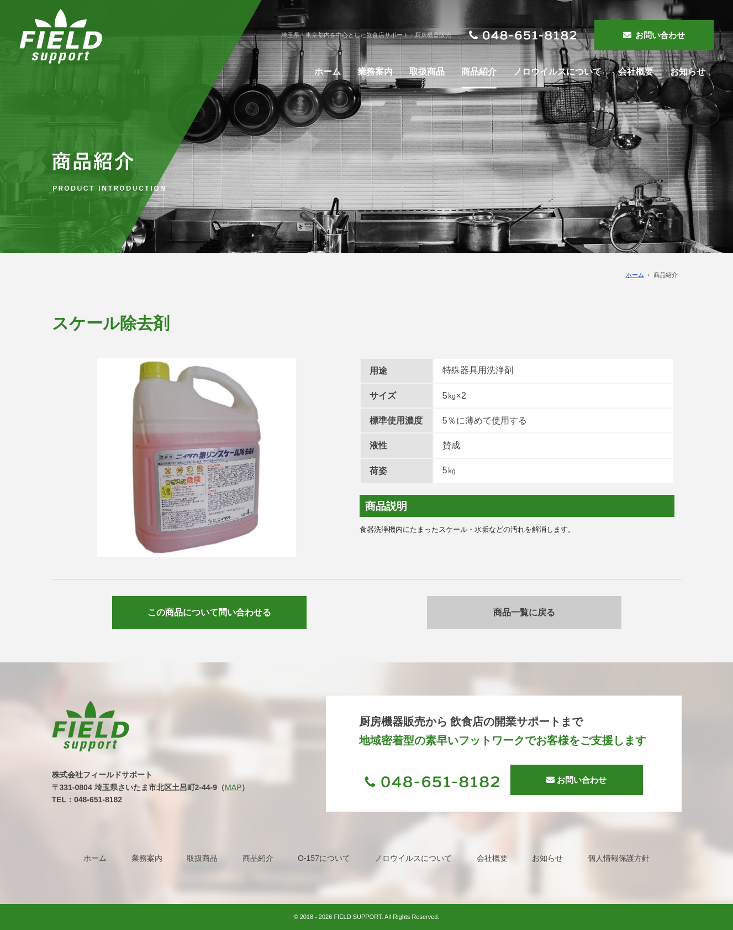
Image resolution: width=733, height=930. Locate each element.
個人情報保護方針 (619, 858)
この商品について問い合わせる (209, 612)
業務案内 (146, 858)
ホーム (635, 274)
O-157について (324, 858)
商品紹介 (257, 858)
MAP (233, 787)
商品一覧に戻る (524, 612)
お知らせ (547, 858)
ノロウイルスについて (413, 858)
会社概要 (492, 858)
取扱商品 (202, 858)
